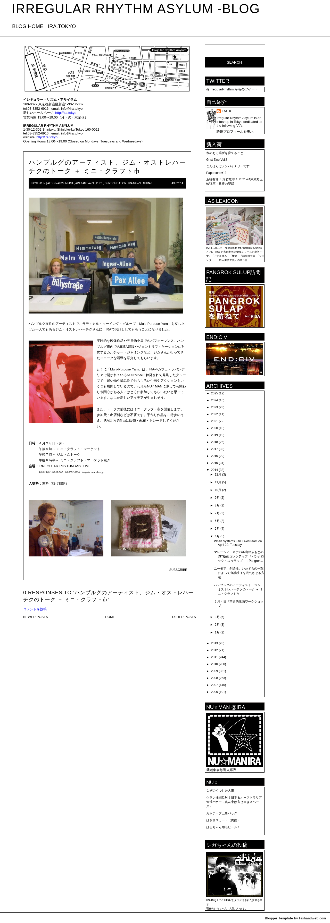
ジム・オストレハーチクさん (77, 329)
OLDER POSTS (184, 617)
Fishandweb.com (312, 918)
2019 (214, 435)
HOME (110, 617)
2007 (214, 685)
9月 (217, 497)
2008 (214, 678)
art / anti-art (84, 183)
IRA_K (227, 111)
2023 (214, 407)
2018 (214, 442)
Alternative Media (60, 183)
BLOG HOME (27, 26)
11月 (218, 482)
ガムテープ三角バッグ (221, 813)
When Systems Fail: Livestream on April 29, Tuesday (238, 543)
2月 (217, 624)
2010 (214, 664)
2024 (214, 400)
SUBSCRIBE (178, 570)
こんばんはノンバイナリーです (228, 166)
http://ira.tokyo (65, 113)
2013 (214, 643)
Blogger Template (279, 918)
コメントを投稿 (35, 609)
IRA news (134, 183)
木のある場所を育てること (224, 153)
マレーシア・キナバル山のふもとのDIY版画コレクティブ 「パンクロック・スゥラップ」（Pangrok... (239, 556)
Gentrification (115, 183)
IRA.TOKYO (62, 26)
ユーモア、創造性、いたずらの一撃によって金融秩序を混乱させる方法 (239, 573)
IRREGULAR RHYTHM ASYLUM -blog (136, 9)
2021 (214, 421)
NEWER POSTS (35, 617)
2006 (214, 692)
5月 (217, 528)
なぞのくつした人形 (220, 790)
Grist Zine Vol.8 (216, 160)
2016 (214, 456)
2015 (214, 463)
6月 (217, 521)
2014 (214, 470)
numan (148, 183)
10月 (218, 490)
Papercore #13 (216, 173)
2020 (214, 428)
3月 (217, 617)
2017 (214, 449)
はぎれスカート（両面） (223, 820)
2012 (214, 650)
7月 (217, 513)
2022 (214, 414)
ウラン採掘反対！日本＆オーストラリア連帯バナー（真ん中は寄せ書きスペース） (234, 802)
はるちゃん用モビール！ (223, 827)
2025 (214, 393)
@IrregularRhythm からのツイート (232, 89)
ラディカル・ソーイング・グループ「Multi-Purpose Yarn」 (126, 324)
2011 (214, 657)
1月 (217, 632)
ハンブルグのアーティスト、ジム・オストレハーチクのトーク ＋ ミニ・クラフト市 (238, 589)
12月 (218, 474)
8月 (217, 505)
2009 (214, 671)
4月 (217, 536)
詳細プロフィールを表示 (235, 131)
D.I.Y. (99, 183)
